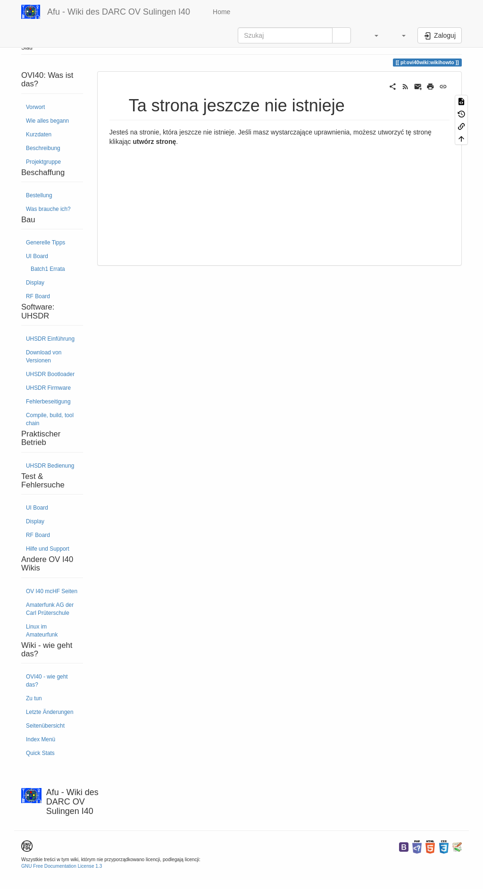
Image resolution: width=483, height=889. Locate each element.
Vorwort (35, 107)
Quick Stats (40, 753)
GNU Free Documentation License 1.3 (61, 866)
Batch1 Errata (48, 269)
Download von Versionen (43, 356)
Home (220, 12)
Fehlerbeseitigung (48, 401)
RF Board (38, 296)
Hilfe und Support (47, 548)
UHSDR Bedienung (50, 465)
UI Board (37, 256)
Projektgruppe (43, 162)
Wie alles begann (47, 120)
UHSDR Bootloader (50, 374)
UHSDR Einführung (50, 338)
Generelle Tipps (45, 242)
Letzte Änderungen (50, 712)
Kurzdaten (38, 134)
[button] (371, 35)
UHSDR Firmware (48, 388)
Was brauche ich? (48, 209)
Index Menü (40, 739)
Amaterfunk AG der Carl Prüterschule (50, 609)
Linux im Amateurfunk (42, 630)
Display (35, 282)
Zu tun (34, 698)
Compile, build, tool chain (50, 419)
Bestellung (39, 195)
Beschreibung (43, 148)
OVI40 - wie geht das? (47, 680)
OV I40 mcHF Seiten (51, 591)
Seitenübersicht (45, 725)
